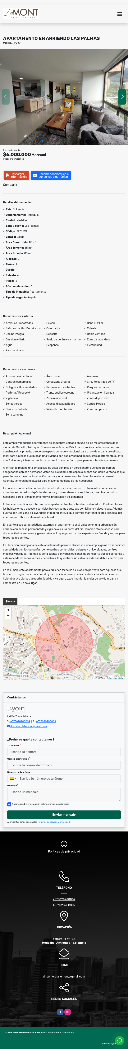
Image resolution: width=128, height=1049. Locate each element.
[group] (64, 97)
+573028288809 (20, 721)
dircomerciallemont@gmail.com (28, 726)
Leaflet (95, 678)
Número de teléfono (19, 772)
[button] (42, 141)
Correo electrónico (18, 758)
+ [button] (8, 610)
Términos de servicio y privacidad (54, 822)
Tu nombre (14, 745)
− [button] (8, 616)
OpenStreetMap (116, 678)
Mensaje (12, 785)
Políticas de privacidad (64, 851)
